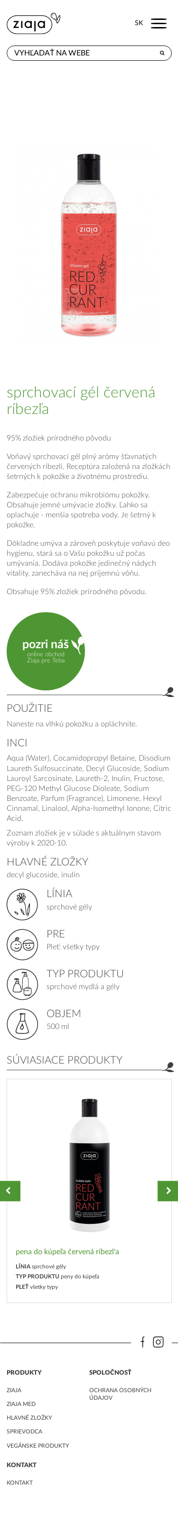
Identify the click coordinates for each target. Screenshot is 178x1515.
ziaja (14, 1390)
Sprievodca (24, 1431)
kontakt (20, 1483)
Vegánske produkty (38, 1446)
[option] (89, 1191)
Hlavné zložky (29, 1418)
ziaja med (21, 1404)
